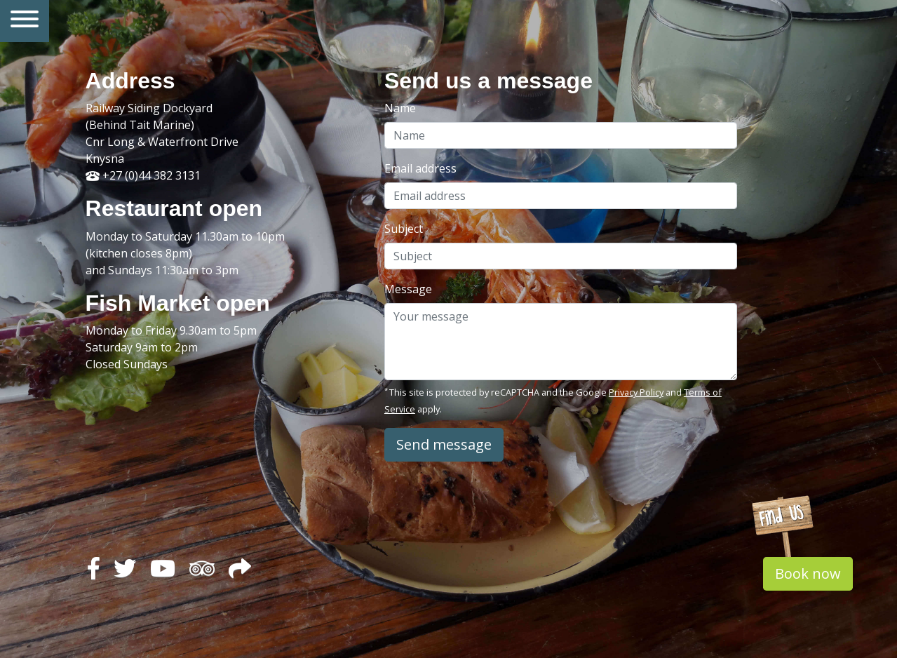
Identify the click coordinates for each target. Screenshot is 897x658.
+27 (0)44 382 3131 (143, 175)
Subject (403, 228)
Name (400, 108)
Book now (808, 573)
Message (408, 289)
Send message (444, 444)
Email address (420, 168)
